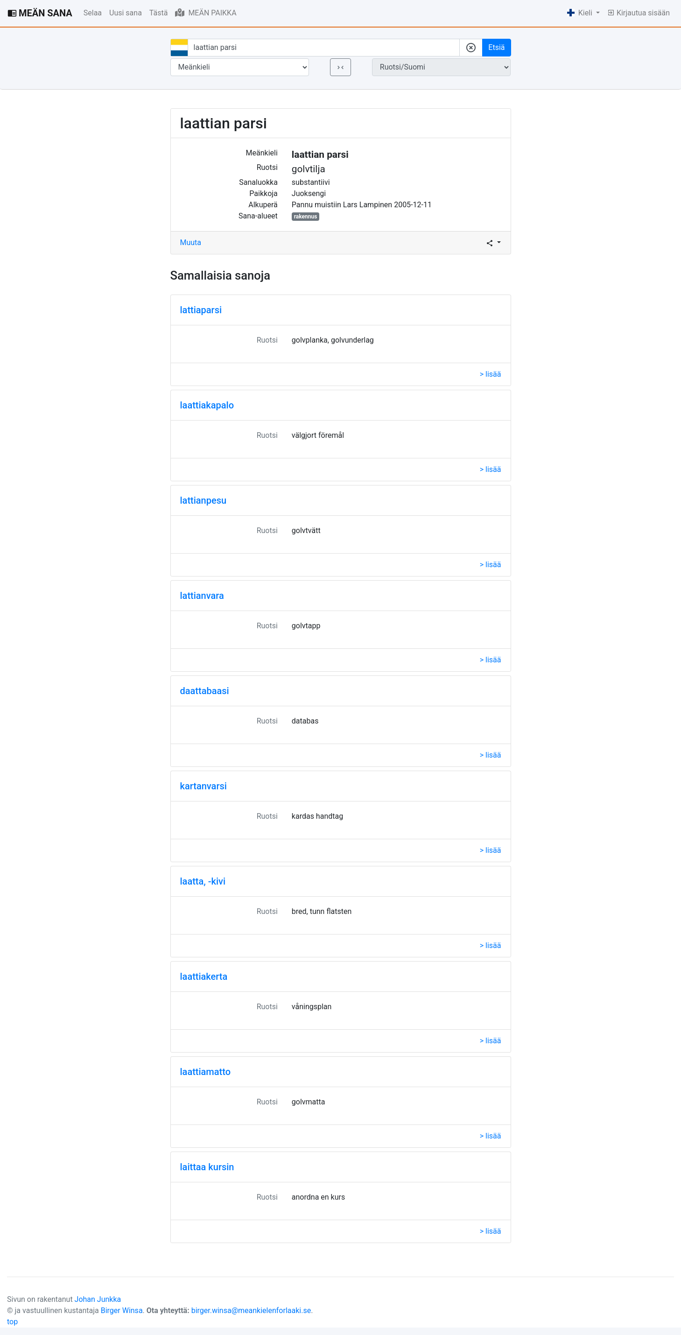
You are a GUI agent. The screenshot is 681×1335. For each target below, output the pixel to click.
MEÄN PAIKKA (205, 12)
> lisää (490, 374)
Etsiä (496, 47)
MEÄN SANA (39, 13)
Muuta (191, 242)
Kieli (580, 12)
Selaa (93, 12)
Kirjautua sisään (638, 12)
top (12, 1321)
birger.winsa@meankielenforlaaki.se (251, 1310)
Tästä (158, 12)
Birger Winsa (122, 1310)
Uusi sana (125, 12)
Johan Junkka (98, 1299)
